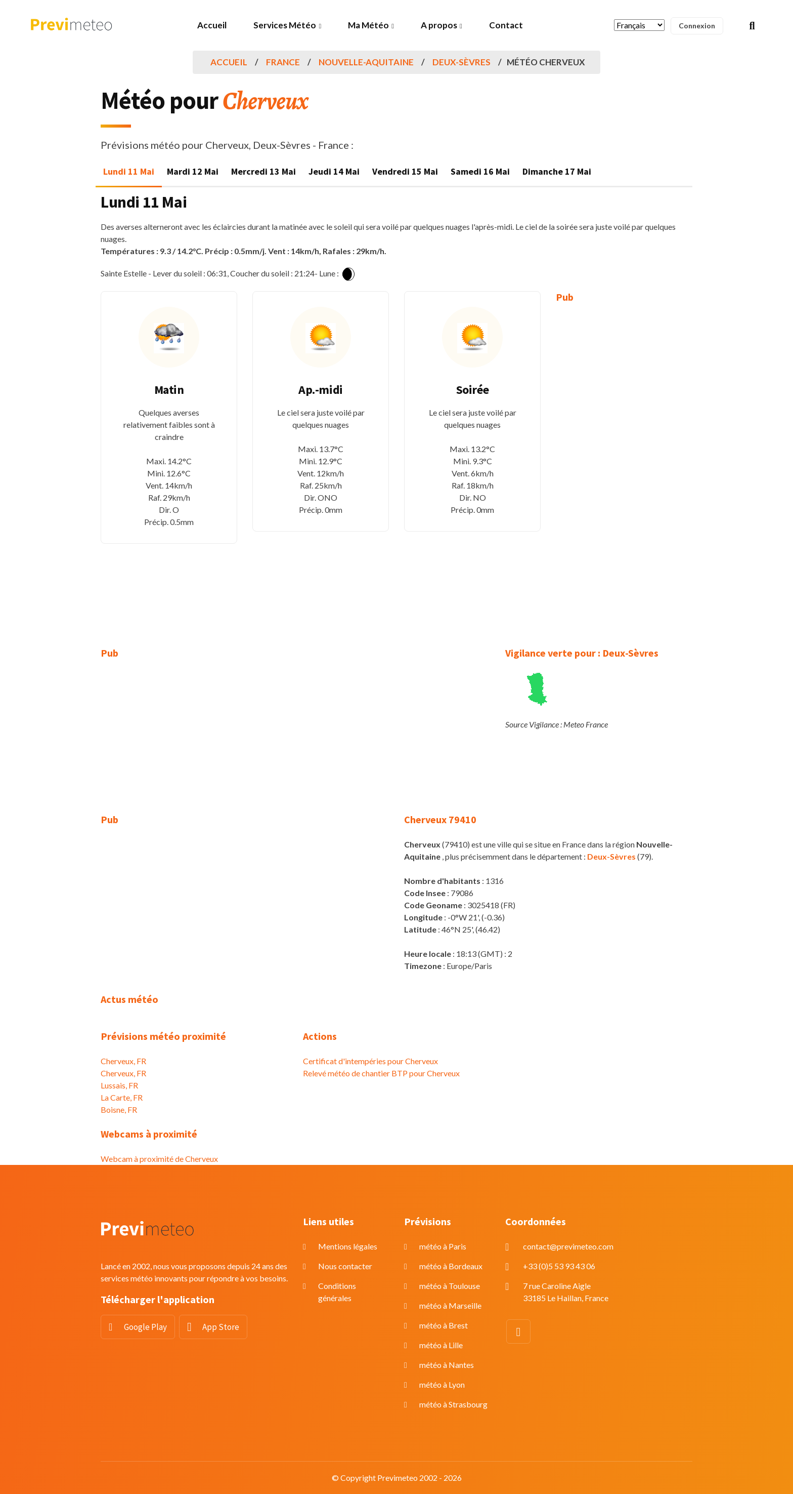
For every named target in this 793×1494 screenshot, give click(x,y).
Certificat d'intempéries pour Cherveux (370, 1061)
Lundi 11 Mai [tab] (128, 171)
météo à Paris (442, 1246)
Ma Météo (368, 25)
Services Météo (284, 25)
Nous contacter (345, 1266)
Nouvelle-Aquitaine (366, 62)
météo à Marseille (450, 1305)
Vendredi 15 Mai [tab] (405, 171)
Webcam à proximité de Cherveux (159, 1158)
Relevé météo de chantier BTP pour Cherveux (381, 1073)
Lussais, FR (119, 1085)
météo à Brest (443, 1325)
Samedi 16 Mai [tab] (480, 171)
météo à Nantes (446, 1364)
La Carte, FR (122, 1097)
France (283, 62)
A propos (439, 25)
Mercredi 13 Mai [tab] (263, 171)
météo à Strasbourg (453, 1404)
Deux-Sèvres (461, 62)
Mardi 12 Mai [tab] (192, 171)
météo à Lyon (442, 1384)
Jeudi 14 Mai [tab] (334, 171)
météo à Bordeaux (450, 1266)
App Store (220, 1327)
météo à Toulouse (449, 1285)
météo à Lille (441, 1345)
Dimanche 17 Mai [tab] (556, 171)
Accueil (212, 25)
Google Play (145, 1327)
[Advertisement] (624, 468)
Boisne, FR (119, 1109)
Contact (506, 25)
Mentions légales (347, 1246)
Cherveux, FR (123, 1061)
